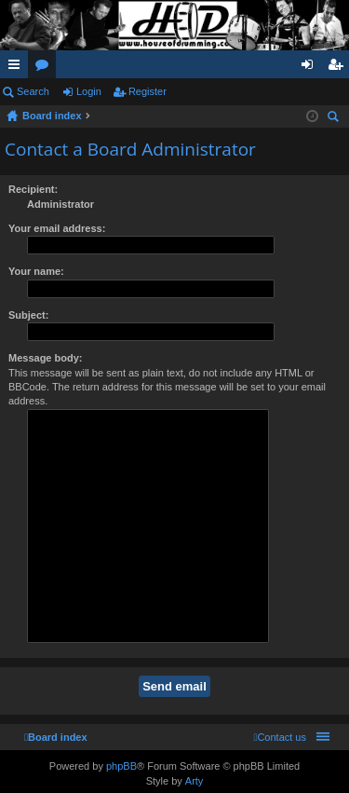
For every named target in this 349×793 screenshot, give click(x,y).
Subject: (28, 315)
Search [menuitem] (335, 119)
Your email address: (56, 228)
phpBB (121, 766)
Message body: (45, 357)
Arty (194, 780)
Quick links (17, 68)
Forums (45, 68)
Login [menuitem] (311, 68)
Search (33, 91)
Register (147, 91)
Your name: (36, 271)
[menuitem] (279, 737)
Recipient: (33, 189)
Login (88, 91)
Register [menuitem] (339, 68)
